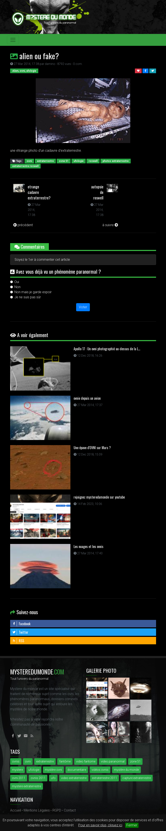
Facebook (21, 623)
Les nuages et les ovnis (88, 546)
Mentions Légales (37, 810)
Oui (16, 282)
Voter (83, 307)
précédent (23, 225)
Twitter (20, 632)
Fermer (131, 825)
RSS (18, 640)
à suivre (110, 225)
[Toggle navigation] (13, 40)
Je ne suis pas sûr (27, 297)
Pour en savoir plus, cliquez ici (100, 825)
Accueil (15, 810)
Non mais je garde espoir (33, 292)
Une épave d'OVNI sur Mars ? (92, 447)
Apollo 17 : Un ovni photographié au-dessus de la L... (107, 348)
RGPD (56, 810)
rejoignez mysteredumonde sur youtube (99, 497)
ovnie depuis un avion (87, 398)
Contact (70, 810)
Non (17, 287)
